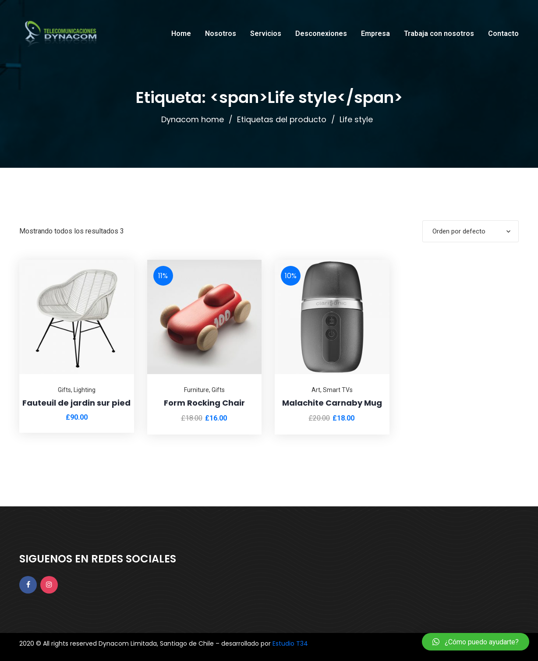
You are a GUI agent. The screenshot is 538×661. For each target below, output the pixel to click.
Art (315, 389)
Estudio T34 (290, 643)
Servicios (265, 33)
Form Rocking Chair (204, 402)
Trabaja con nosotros (439, 33)
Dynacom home (192, 119)
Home (181, 33)
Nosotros (220, 33)
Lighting (85, 389)
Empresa (375, 33)
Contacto (503, 33)
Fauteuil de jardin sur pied (76, 402)
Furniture (196, 389)
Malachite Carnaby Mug (332, 402)
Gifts (64, 389)
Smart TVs (338, 389)
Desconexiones (321, 33)
